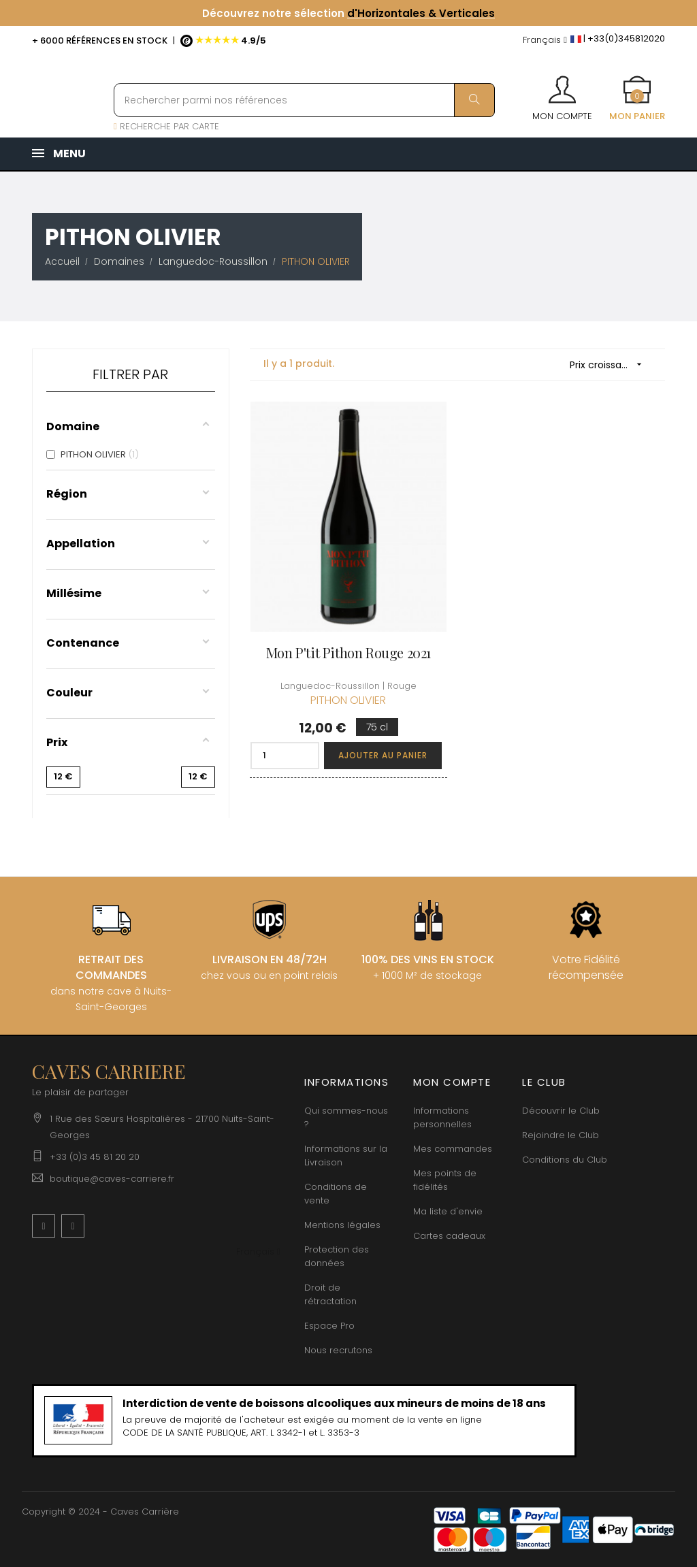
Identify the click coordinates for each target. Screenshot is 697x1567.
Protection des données (336, 1256)
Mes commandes (452, 1148)
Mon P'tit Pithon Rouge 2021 (348, 652)
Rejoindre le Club (560, 1135)
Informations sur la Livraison (345, 1155)
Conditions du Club (564, 1159)
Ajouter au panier (382, 755)
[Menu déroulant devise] (545, 40)
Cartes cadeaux (449, 1235)
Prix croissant (610, 364)
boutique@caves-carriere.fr (112, 1178)
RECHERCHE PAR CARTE (166, 126)
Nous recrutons (338, 1350)
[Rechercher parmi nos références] (304, 100)
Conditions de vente (335, 1193)
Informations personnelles (442, 1117)
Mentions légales (342, 1224)
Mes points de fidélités (444, 1180)
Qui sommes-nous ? (346, 1117)
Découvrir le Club (561, 1110)
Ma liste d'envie (448, 1211)
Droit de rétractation (330, 1294)
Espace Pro (329, 1325)
